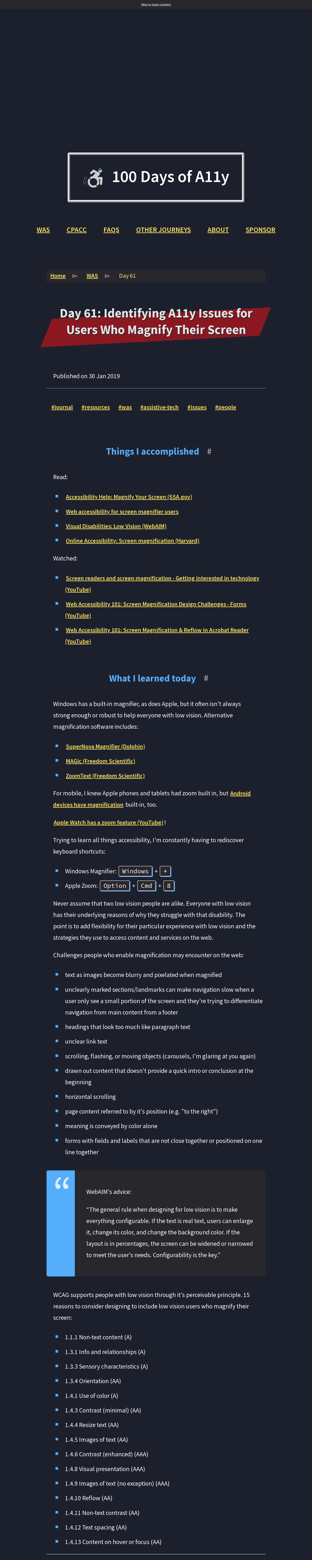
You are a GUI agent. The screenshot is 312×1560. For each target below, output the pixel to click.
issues (204, 410)
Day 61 (129, 278)
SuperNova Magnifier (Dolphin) (107, 749)
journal (64, 410)
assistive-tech (165, 410)
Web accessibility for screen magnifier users (124, 514)
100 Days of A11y (156, 178)
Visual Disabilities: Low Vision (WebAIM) (119, 529)
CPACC (74, 232)
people (233, 410)
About (219, 232)
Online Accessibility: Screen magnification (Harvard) (135, 544)
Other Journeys (163, 232)
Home (58, 278)
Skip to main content (156, 4)
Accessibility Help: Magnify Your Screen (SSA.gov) (131, 500)
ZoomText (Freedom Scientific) (107, 778)
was (129, 410)
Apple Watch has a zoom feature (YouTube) (110, 825)
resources (99, 410)
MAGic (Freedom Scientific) (102, 764)
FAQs (109, 232)
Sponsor (263, 232)
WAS (40, 232)
